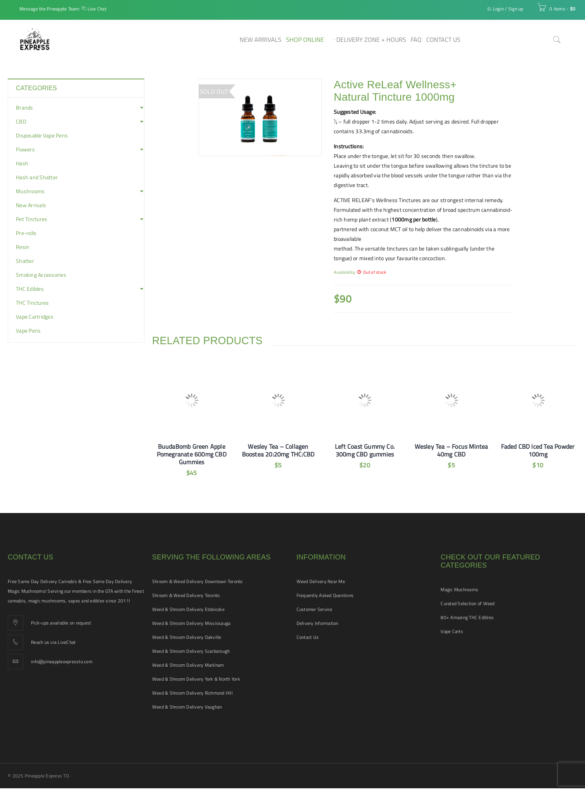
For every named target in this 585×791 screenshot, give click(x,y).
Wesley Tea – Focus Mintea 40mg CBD (451, 450)
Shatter (25, 261)
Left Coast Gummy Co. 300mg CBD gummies (365, 450)
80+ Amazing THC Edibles (467, 617)
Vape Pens (28, 331)
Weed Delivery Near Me (321, 581)
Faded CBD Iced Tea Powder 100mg (538, 450)
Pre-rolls (26, 233)
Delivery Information (317, 623)
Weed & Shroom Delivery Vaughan (187, 706)
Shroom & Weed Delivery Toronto (186, 595)
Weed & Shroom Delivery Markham (188, 665)
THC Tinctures (32, 303)
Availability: (344, 272)
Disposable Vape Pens (42, 135)
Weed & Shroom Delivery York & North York (196, 679)
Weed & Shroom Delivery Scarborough (191, 651)
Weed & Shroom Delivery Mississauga (191, 623)
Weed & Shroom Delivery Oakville (186, 637)
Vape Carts (452, 631)
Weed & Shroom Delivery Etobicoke (188, 609)
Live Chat (96, 8)
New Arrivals (31, 205)
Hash (22, 163)
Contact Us (308, 637)
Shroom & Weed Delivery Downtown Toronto (197, 581)
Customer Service (315, 609)
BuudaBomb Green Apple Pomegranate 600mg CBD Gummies (191, 454)
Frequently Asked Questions (325, 595)
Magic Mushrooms (459, 589)
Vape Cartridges (34, 317)
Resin (22, 247)
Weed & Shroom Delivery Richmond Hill (192, 693)
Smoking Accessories (41, 275)
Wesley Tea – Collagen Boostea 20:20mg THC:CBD (278, 450)
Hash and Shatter (37, 177)
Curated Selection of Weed (467, 603)
